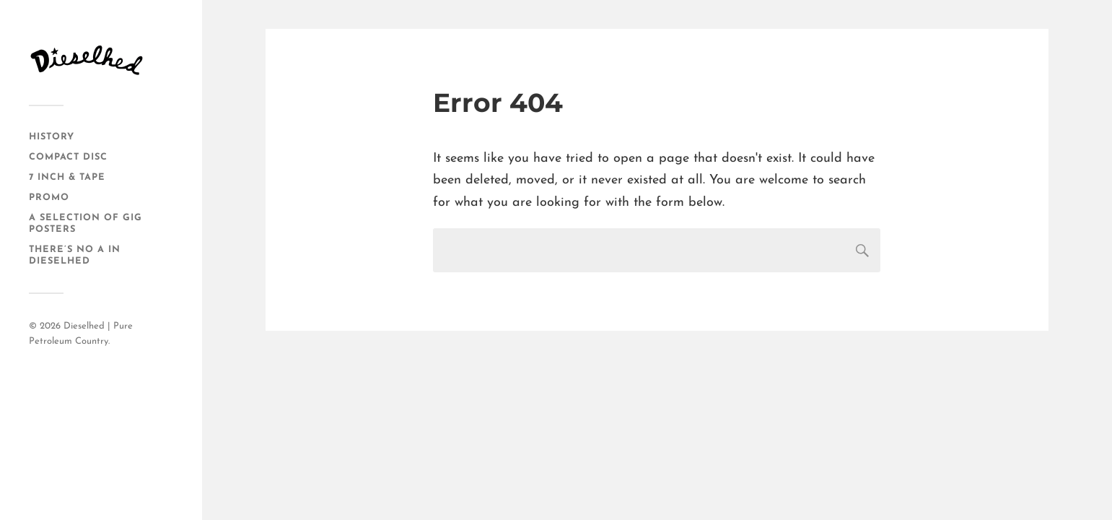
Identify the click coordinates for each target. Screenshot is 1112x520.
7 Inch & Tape (67, 177)
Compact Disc (68, 157)
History (51, 137)
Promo (49, 197)
